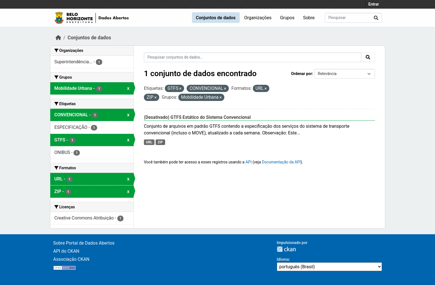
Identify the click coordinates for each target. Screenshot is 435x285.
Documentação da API (281, 162)
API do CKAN (66, 251)
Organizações (258, 17)
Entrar (374, 4)
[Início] (58, 37)
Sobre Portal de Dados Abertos (84, 243)
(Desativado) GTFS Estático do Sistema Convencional (197, 117)
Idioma (283, 259)
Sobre (309, 17)
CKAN (286, 249)
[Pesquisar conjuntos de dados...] (353, 18)
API (249, 162)
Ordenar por (301, 73)
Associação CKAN (71, 259)
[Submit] (376, 18)
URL (149, 142)
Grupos (287, 17)
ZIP (160, 142)
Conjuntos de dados (216, 17)
